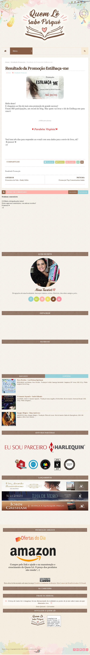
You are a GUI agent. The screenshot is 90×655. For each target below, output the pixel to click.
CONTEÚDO (67, 376)
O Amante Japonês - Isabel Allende (29, 397)
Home (7, 62)
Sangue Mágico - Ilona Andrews (28, 413)
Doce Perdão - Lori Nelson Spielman (30, 380)
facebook (83, 192)
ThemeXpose (5, 649)
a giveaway (45, 121)
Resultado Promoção (18, 62)
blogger (73, 192)
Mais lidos (23, 376)
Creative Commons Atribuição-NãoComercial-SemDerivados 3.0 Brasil (60, 583)
